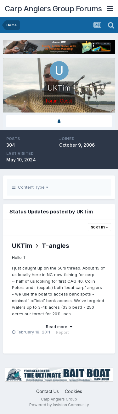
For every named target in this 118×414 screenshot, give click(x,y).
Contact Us (47, 391)
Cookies (73, 391)
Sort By (99, 227)
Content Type (30, 187)
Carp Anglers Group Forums (53, 8)
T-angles (55, 245)
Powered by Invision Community (59, 404)
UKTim (22, 245)
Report (62, 332)
